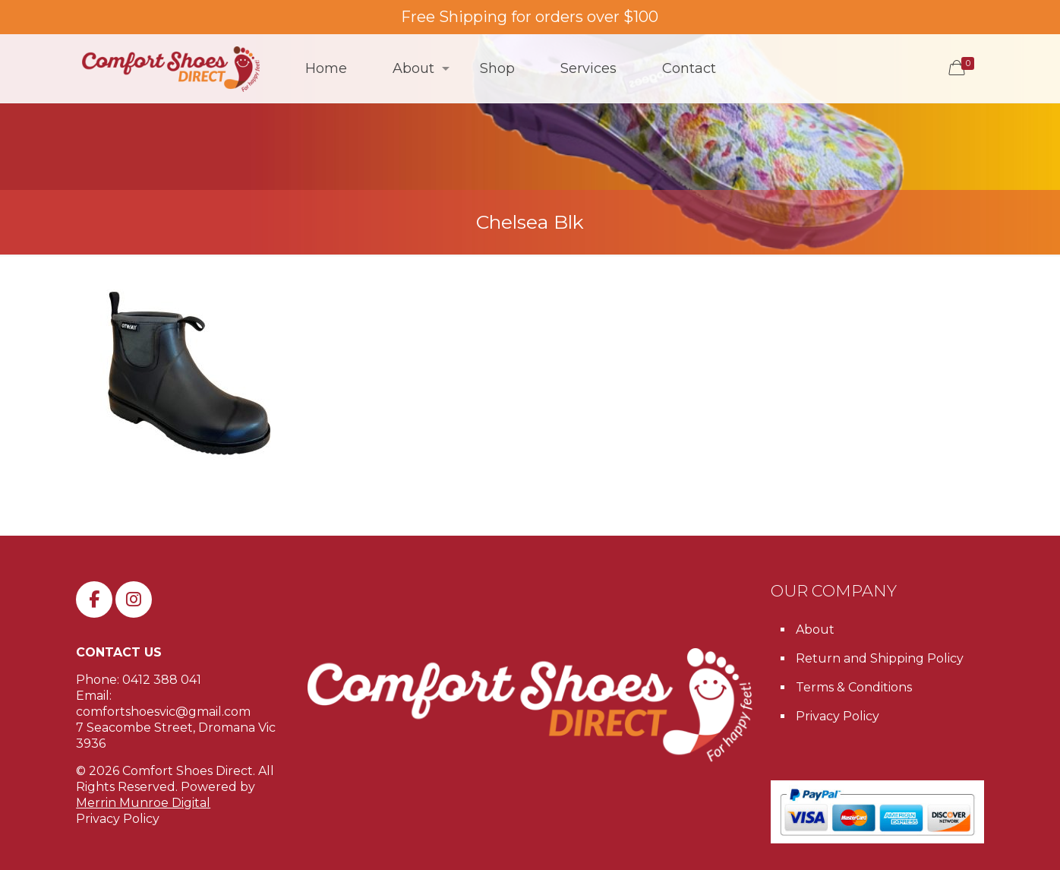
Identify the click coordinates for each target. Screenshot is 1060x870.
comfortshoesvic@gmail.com (163, 711)
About (815, 629)
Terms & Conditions (854, 687)
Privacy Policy (117, 818)
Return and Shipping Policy (880, 658)
